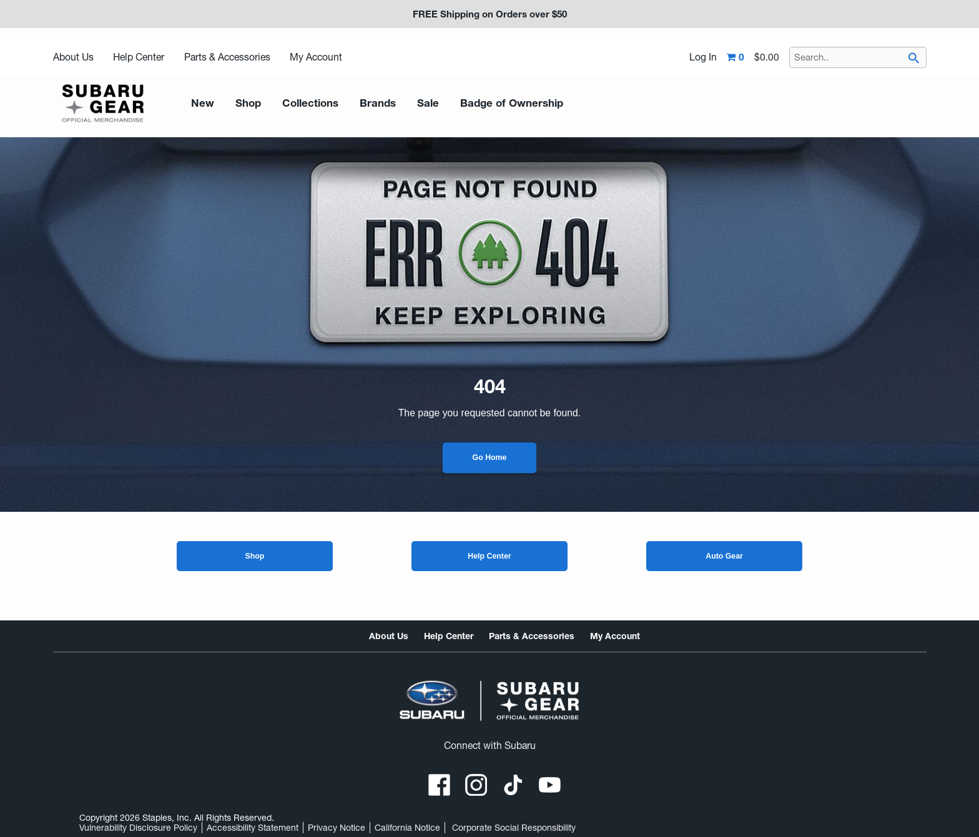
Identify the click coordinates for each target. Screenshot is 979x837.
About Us (73, 57)
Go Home (490, 457)
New (201, 103)
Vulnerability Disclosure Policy (138, 827)
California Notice (407, 827)
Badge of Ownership (488, 103)
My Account (316, 57)
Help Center (138, 57)
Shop (254, 556)
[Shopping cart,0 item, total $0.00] (753, 57)
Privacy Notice (336, 827)
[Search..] (858, 57)
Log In (703, 57)
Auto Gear (724, 556)
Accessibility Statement (252, 827)
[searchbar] (914, 59)
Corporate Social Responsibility (514, 827)
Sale (411, 103)
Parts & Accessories (227, 57)
